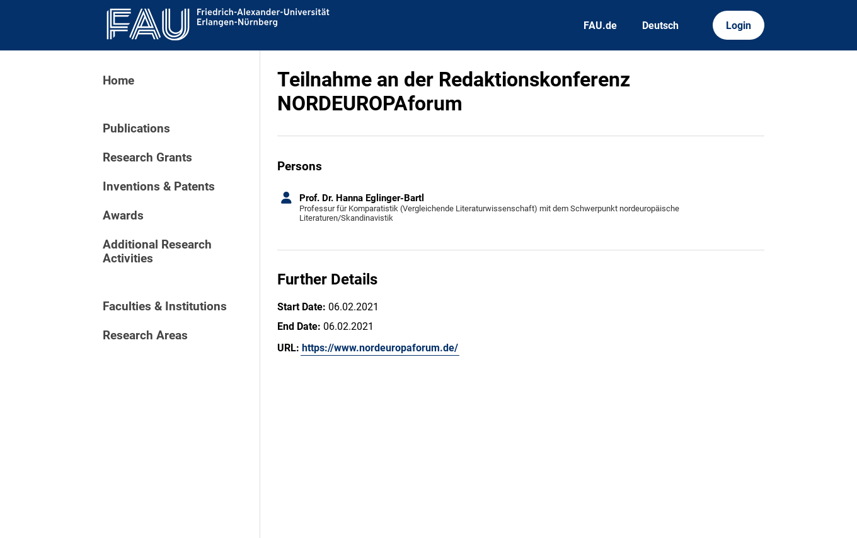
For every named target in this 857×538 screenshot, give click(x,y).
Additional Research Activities (157, 252)
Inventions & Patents (159, 187)
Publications (136, 129)
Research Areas (145, 335)
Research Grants (147, 158)
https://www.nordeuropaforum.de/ (380, 348)
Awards (123, 216)
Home (118, 81)
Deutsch (660, 26)
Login (738, 26)
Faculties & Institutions (165, 306)
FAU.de (600, 26)
